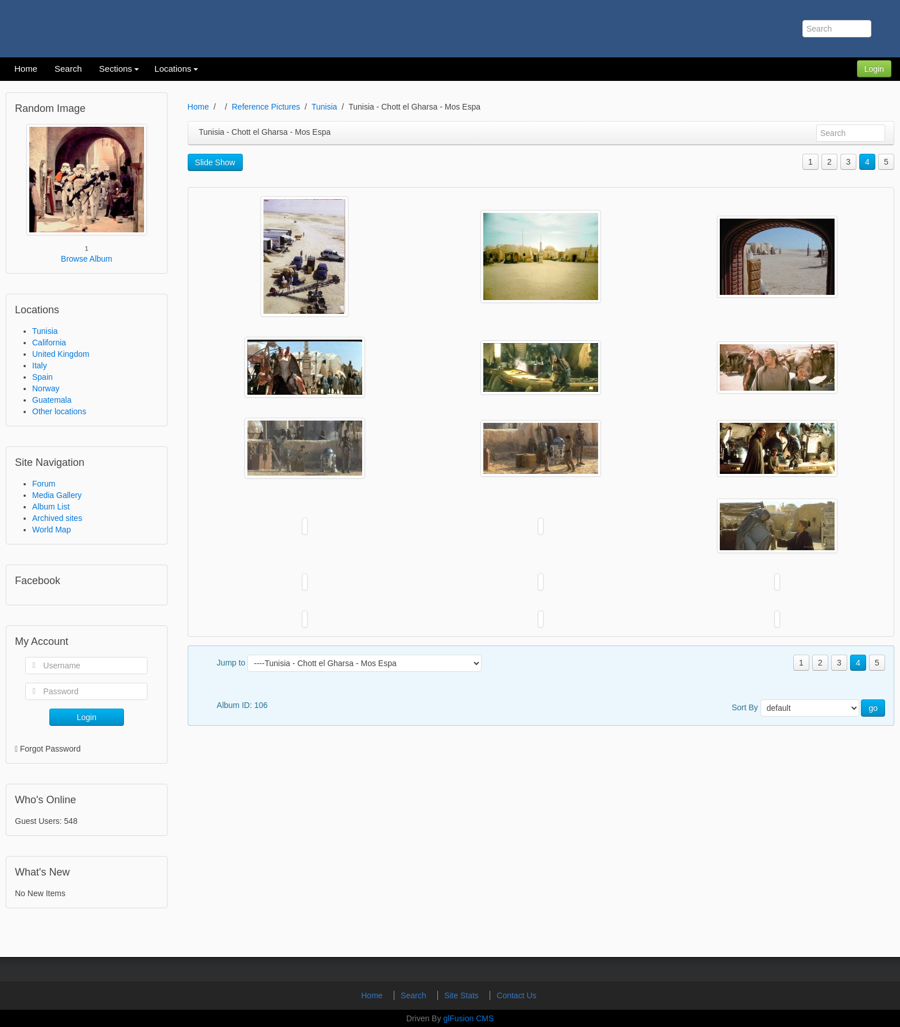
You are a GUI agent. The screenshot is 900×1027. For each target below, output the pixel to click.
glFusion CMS (468, 1018)
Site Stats (462, 995)
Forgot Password (50, 748)
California (49, 342)
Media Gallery (57, 495)
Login (874, 68)
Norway (45, 388)
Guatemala (51, 399)
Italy (39, 365)
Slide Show (215, 162)
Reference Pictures (266, 106)
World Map (51, 529)
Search (414, 995)
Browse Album (86, 258)
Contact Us (516, 995)
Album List (50, 506)
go (873, 708)
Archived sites (57, 518)
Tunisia (45, 331)
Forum (43, 483)
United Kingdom (61, 354)
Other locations (59, 411)
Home (198, 106)
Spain (42, 377)
